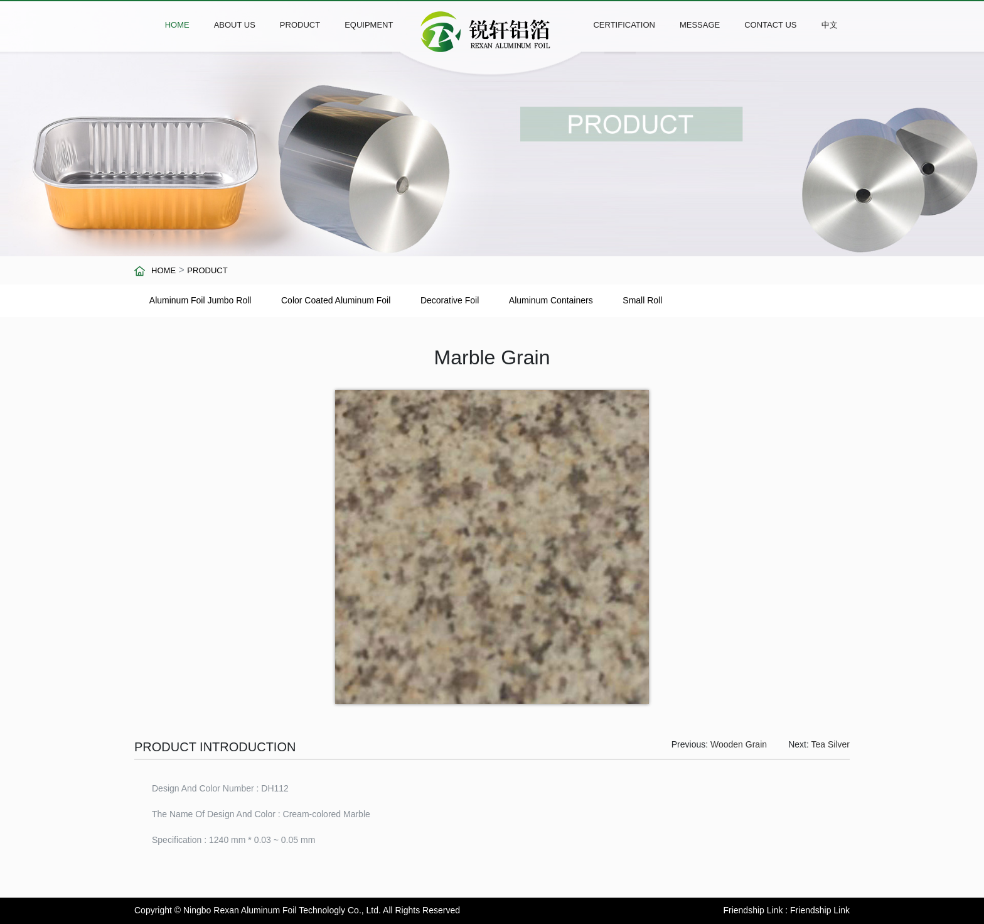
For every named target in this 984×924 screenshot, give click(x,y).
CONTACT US (770, 25)
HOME (177, 25)
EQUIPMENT (369, 25)
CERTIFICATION (624, 25)
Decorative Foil (449, 300)
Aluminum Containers (551, 300)
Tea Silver (830, 744)
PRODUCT (300, 25)
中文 (829, 25)
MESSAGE (700, 25)
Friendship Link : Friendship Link (786, 910)
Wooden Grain (738, 744)
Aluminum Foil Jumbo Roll (200, 300)
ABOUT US (234, 25)
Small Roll (642, 300)
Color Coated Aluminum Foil (335, 300)
